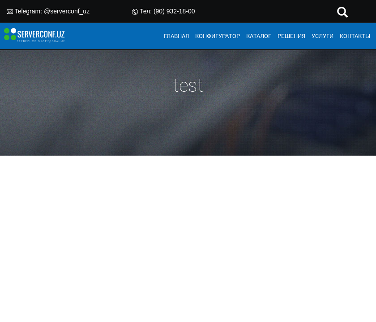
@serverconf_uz (67, 11)
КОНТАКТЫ (355, 36)
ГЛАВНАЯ (176, 36)
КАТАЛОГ (258, 36)
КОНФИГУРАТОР (217, 36)
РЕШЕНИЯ (291, 36)
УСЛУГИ (322, 36)
